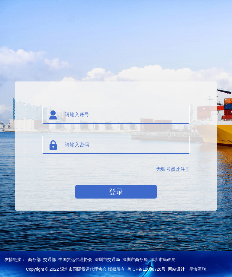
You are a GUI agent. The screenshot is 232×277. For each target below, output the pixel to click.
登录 (116, 192)
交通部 (49, 259)
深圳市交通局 (107, 259)
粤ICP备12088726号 (146, 269)
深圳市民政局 (163, 259)
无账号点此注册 (173, 169)
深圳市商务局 (135, 259)
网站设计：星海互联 (187, 269)
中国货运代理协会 (75, 259)
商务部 (34, 259)
